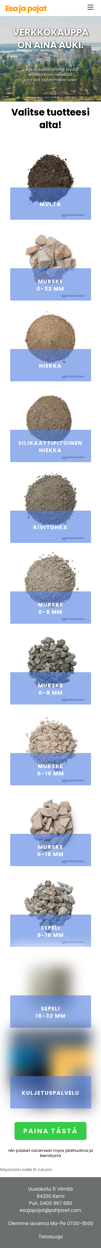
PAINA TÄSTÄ (50, 1131)
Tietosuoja (51, 1236)
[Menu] (90, 7)
